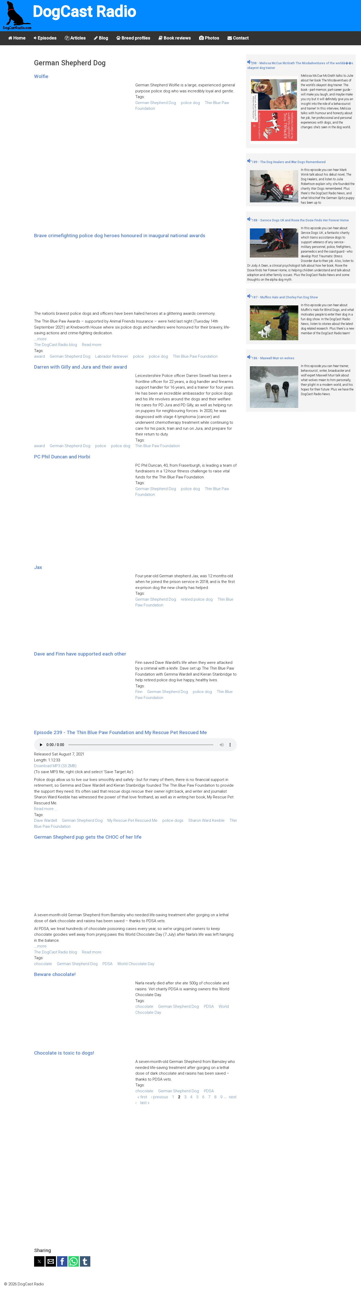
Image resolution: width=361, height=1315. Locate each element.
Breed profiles (133, 38)
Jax (38, 567)
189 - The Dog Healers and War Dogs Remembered (286, 162)
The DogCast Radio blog (55, 344)
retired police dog (197, 599)
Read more (92, 344)
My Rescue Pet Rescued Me (132, 820)
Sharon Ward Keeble (206, 820)
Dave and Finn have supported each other (80, 654)
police (138, 356)
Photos (209, 38)
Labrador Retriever (111, 356)
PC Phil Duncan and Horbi (62, 457)
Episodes (45, 38)
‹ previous (159, 1096)
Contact (238, 38)
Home (17, 38)
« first (142, 1096)
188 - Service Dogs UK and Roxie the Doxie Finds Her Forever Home (298, 220)
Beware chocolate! (55, 974)
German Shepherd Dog (155, 102)
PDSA (107, 963)
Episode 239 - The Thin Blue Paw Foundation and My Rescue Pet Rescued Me (120, 732)
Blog (101, 38)
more (42, 339)
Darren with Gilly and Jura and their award (80, 367)
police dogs (172, 820)
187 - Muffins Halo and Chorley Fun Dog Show (282, 297)
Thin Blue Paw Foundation (195, 356)
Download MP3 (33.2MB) (55, 766)
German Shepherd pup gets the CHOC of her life (88, 837)
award (39, 356)
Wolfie (41, 76)
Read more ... (46, 808)
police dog (190, 102)
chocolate (43, 963)
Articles (75, 38)
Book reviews (175, 38)
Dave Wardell (45, 820)
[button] (39, 1261)
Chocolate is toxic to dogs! (64, 1053)
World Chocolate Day (135, 963)
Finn (138, 691)
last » (144, 1102)
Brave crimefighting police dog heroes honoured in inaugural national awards (119, 236)
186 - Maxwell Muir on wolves (270, 358)
